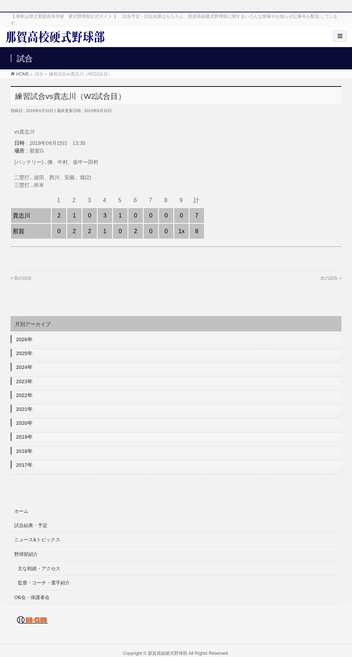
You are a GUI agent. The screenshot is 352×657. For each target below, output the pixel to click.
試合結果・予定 (30, 525)
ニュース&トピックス (37, 539)
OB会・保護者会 (32, 597)
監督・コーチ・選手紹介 (44, 582)
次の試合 (329, 278)
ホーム (21, 511)
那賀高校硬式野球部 (167, 653)
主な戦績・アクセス (39, 568)
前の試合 (23, 278)
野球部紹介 (26, 554)
